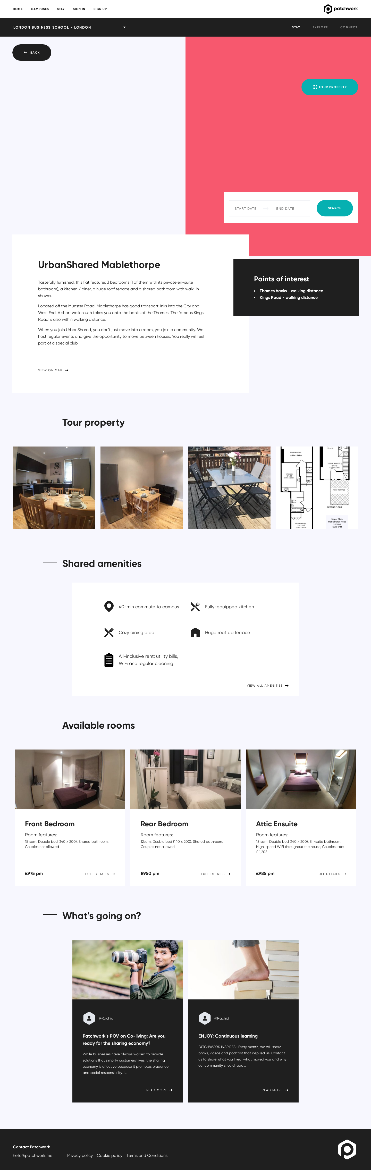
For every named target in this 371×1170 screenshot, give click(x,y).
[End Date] (285, 208)
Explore (320, 27)
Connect (349, 27)
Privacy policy (80, 1155)
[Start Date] (246, 208)
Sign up (100, 9)
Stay (61, 9)
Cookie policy (109, 1155)
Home (18, 9)
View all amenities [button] (268, 685)
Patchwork (321, 9)
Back (32, 52)
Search (335, 208)
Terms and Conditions (147, 1155)
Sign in (79, 9)
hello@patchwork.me (32, 1155)
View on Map (53, 370)
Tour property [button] (330, 87)
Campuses (40, 9)
